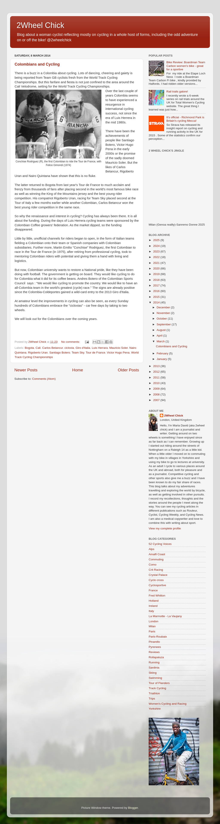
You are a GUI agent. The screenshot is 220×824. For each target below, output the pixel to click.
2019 (156, 274)
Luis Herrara (100, 347)
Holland (154, 600)
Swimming (155, 677)
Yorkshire (155, 708)
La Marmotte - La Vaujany (165, 616)
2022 (156, 257)
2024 (156, 246)
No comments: (71, 341)
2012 (156, 371)
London (153, 621)
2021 (156, 262)
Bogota (29, 347)
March (161, 341)
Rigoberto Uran (38, 352)
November (164, 313)
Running (154, 662)
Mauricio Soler (118, 347)
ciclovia (69, 347)
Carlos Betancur (52, 347)
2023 (156, 251)
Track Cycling (157, 688)
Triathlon (154, 693)
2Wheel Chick (40, 25)
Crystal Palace (158, 574)
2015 (156, 296)
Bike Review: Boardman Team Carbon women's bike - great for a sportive (185, 66)
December (164, 307)
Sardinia (154, 667)
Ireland (153, 605)
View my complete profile (165, 528)
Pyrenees (155, 647)
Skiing (153, 672)
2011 (156, 377)
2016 (156, 291)
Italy (151, 611)
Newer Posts (25, 370)
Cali (38, 347)
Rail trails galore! (177, 91)
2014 (156, 302)
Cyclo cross (156, 580)
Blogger (133, 807)
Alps (151, 549)
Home (77, 370)
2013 (156, 366)
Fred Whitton (157, 595)
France (153, 590)
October (162, 318)
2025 (156, 240)
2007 (156, 400)
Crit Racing (156, 569)
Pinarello (154, 641)
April (160, 335)
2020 (156, 268)
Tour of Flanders (159, 683)
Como (152, 564)
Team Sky (78, 352)
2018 (156, 279)
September (164, 324)
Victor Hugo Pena (118, 352)
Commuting (156, 559)
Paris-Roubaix (158, 636)
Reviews (154, 652)
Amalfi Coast (157, 554)
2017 (156, 285)
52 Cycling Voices (160, 544)
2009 (156, 388)
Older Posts (128, 370)
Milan (152, 626)
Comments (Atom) (44, 378)
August (162, 330)
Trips (152, 698)
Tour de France (95, 352)
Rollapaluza (156, 657)
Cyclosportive (157, 585)
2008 (156, 394)
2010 (156, 383)
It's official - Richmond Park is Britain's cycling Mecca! (185, 119)
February (163, 353)
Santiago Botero (59, 352)
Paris (152, 631)
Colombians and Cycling (37, 64)
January (162, 359)
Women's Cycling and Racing (167, 703)
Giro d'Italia (83, 347)
